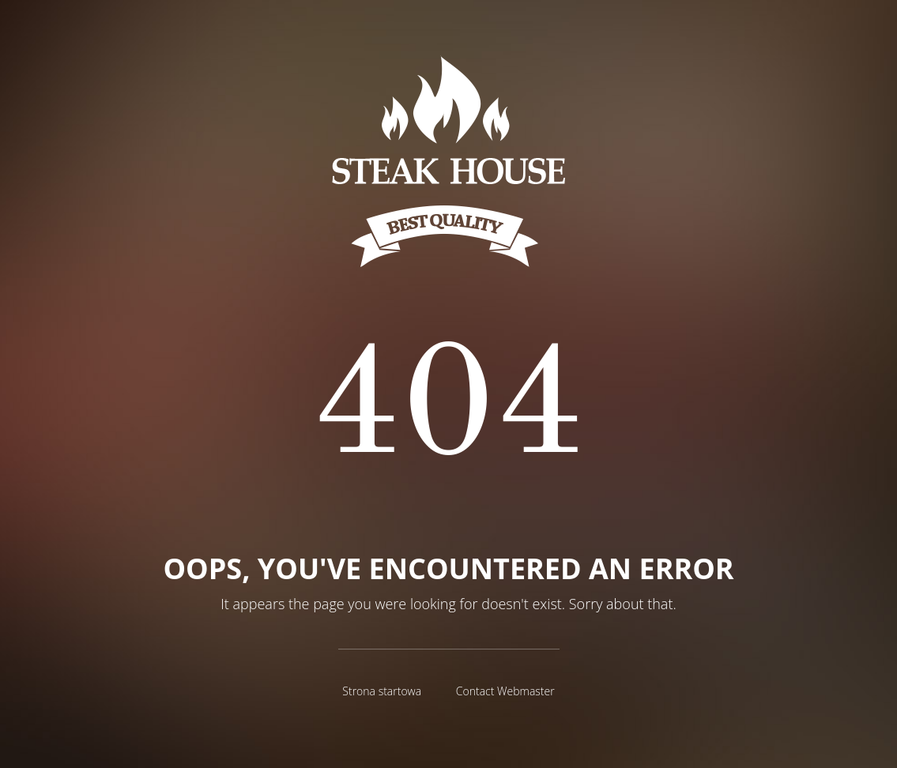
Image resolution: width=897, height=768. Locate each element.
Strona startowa (381, 690)
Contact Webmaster (505, 690)
